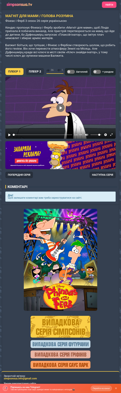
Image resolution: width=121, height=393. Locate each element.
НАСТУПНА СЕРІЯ (102, 174)
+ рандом (103, 72)
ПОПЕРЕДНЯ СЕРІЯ (19, 174)
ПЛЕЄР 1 (14, 71)
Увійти (109, 5)
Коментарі (17, 187)
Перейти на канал (101, 388)
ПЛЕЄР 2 (35, 71)
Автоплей (77, 72)
